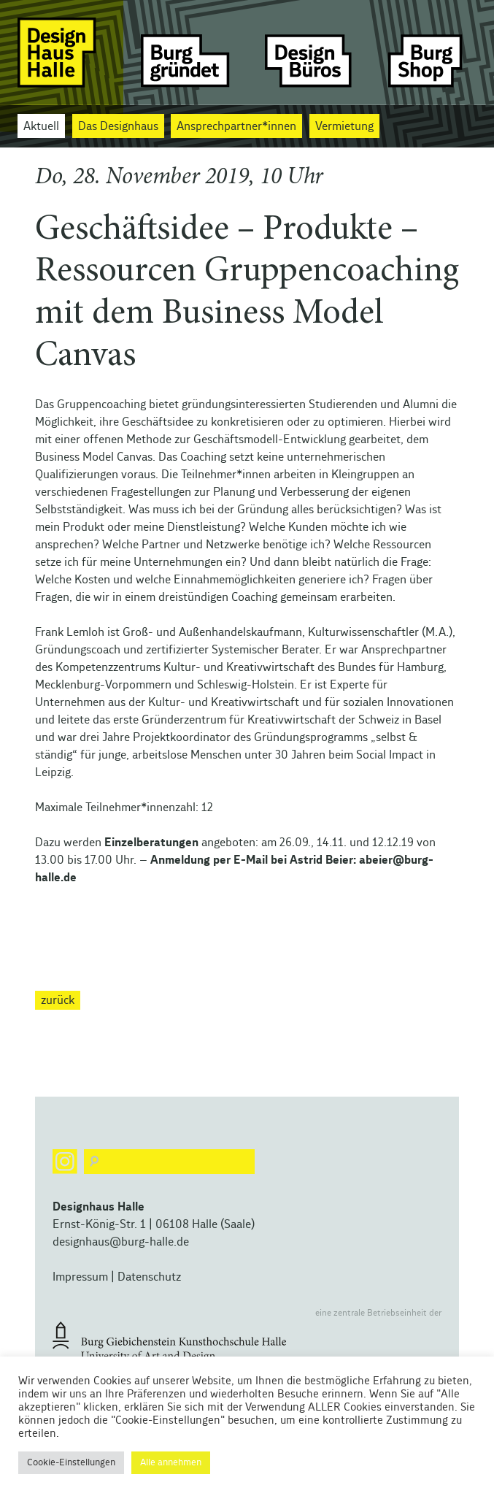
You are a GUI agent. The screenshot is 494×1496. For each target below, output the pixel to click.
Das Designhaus (118, 126)
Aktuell (41, 126)
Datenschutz (149, 1277)
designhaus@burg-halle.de (121, 1242)
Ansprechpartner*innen (236, 126)
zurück (57, 1000)
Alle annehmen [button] (170, 1463)
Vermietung (344, 126)
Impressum (80, 1277)
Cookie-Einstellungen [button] (71, 1463)
